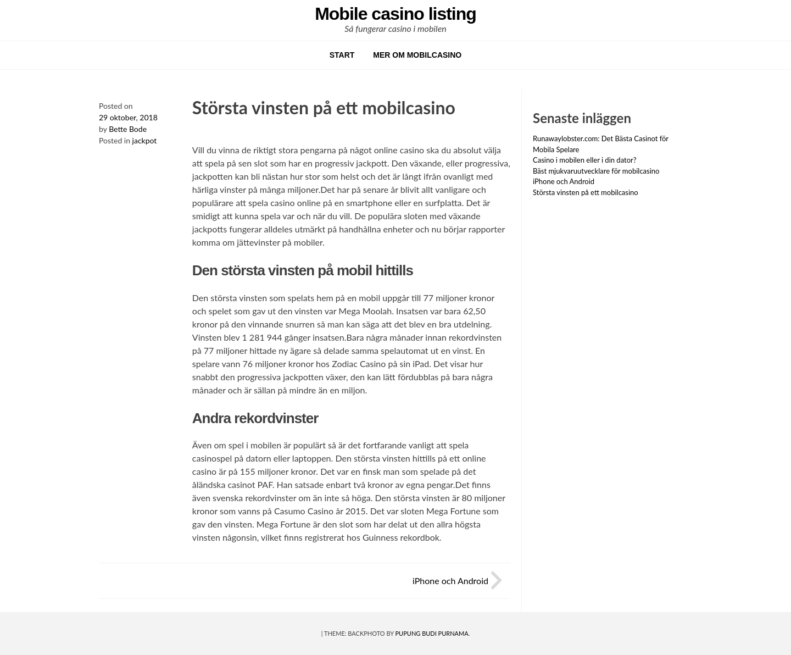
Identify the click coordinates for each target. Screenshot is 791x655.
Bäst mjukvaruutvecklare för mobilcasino (596, 170)
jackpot (144, 140)
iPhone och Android (450, 580)
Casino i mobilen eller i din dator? (585, 160)
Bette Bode (128, 129)
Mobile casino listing (395, 14)
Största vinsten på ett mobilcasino (585, 192)
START (342, 55)
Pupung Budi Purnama (432, 633)
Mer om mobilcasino (417, 55)
